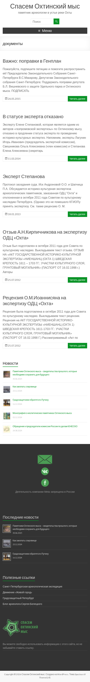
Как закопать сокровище (25, 386)
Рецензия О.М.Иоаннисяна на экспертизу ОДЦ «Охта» (34, 300)
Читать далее (77, 98)
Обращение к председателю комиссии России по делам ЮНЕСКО (45, 426)
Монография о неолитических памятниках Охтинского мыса (42, 413)
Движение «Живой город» (17, 592)
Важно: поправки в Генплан (32, 61)
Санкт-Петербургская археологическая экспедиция (32, 586)
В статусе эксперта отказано (33, 116)
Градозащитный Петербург (18, 598)
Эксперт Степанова (24, 176)
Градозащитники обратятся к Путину (31, 399)
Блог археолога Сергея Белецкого (22, 603)
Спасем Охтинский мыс (45, 6)
